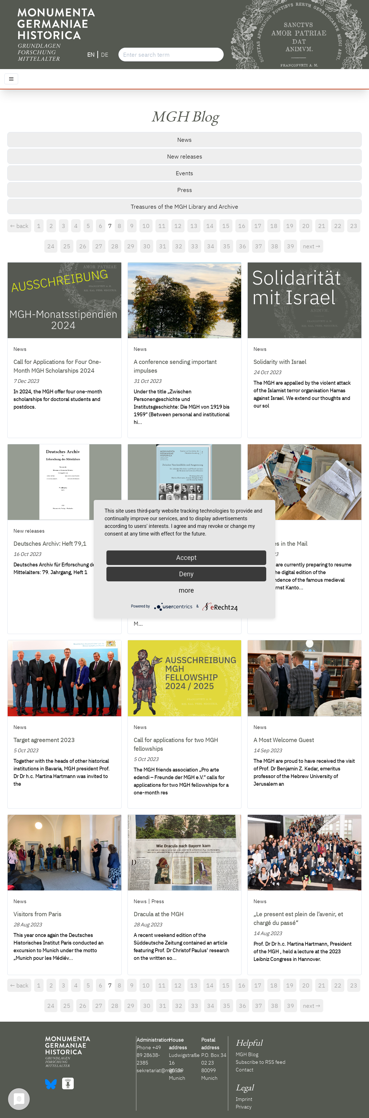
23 (353, 225)
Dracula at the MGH (158, 914)
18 (273, 225)
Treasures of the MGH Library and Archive (184, 206)
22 (337, 225)
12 (178, 225)
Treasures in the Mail (280, 543)
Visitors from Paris (37, 914)
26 (82, 246)
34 (210, 246)
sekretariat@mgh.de (159, 1070)
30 (146, 246)
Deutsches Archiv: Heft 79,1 (49, 543)
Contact (245, 1069)
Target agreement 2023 (44, 740)
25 (66, 246)
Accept (186, 557)
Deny (186, 574)
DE (104, 54)
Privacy (244, 1106)
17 (257, 225)
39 (290, 246)
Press (184, 189)
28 (114, 246)
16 (242, 225)
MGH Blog (247, 1054)
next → (311, 246)
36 (242, 246)
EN (90, 54)
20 (305, 225)
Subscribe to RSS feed (260, 1062)
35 (226, 246)
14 (210, 225)
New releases (184, 156)
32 (178, 246)
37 (258, 246)
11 (162, 225)
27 (98, 246)
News (184, 139)
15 (226, 225)
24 (50, 246)
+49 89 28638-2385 (149, 1055)
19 (289, 225)
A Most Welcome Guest (284, 740)
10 (146, 225)
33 (194, 246)
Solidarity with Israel (280, 361)
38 (274, 246)
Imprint (244, 1099)
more (186, 590)
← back (19, 225)
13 (194, 225)
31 (162, 246)
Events (184, 173)
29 (130, 246)
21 (321, 225)
